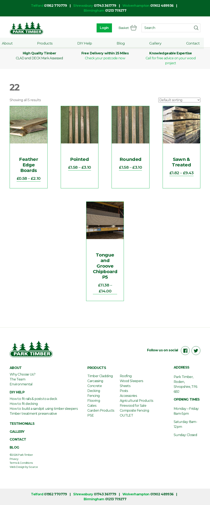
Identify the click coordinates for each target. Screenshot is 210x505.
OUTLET (126, 415)
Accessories (128, 396)
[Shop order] (179, 100)
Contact (193, 42)
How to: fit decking (24, 404)
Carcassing (95, 381)
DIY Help (89, 42)
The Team (17, 379)
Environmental (21, 384)
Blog (124, 42)
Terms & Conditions (21, 462)
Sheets (125, 386)
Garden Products (100, 410)
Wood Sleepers (131, 381)
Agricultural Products (136, 401)
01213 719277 (115, 11)
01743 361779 (105, 6)
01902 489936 (161, 6)
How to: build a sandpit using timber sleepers (44, 409)
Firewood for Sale (133, 406)
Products (51, 42)
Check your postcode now (105, 58)
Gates (91, 406)
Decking (93, 391)
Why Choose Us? (22, 374)
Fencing (93, 396)
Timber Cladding (100, 376)
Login (103, 28)
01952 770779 (55, 6)
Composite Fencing (134, 410)
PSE (90, 415)
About (15, 42)
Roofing (126, 376)
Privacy (14, 458)
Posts (124, 391)
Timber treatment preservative (33, 414)
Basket (127, 28)
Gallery (158, 42)
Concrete (94, 386)
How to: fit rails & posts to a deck (33, 399)
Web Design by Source (24, 466)
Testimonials (22, 424)
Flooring (93, 401)
